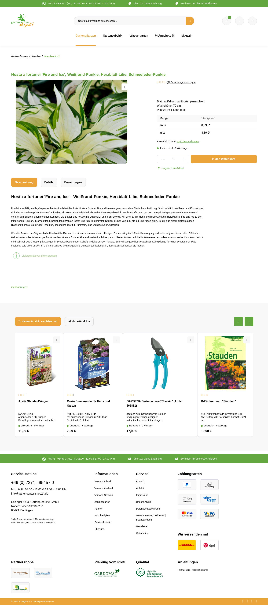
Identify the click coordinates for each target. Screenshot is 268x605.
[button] (19, 287)
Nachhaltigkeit (102, 515)
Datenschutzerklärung (148, 508)
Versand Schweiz (103, 495)
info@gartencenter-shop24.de (29, 493)
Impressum (142, 495)
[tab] (24, 182)
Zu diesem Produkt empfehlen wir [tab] (37, 321)
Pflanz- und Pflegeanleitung (193, 569)
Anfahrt (140, 488)
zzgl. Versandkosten (188, 141)
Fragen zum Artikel (170, 168)
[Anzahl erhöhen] (183, 159)
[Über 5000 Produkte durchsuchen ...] (130, 21)
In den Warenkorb (224, 158)
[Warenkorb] (239, 21)
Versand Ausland (103, 488)
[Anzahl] (173, 159)
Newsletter (142, 526)
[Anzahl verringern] (162, 159)
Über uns (99, 529)
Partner (98, 508)
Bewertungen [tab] (73, 182)
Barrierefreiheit (102, 522)
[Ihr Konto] (252, 21)
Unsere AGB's (144, 501)
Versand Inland (102, 481)
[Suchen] (190, 21)
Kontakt (140, 481)
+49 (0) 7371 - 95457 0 (32, 482)
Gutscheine (142, 533)
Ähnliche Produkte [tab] (79, 321)
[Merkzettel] (226, 21)
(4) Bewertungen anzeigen (181, 82)
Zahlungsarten (102, 501)
